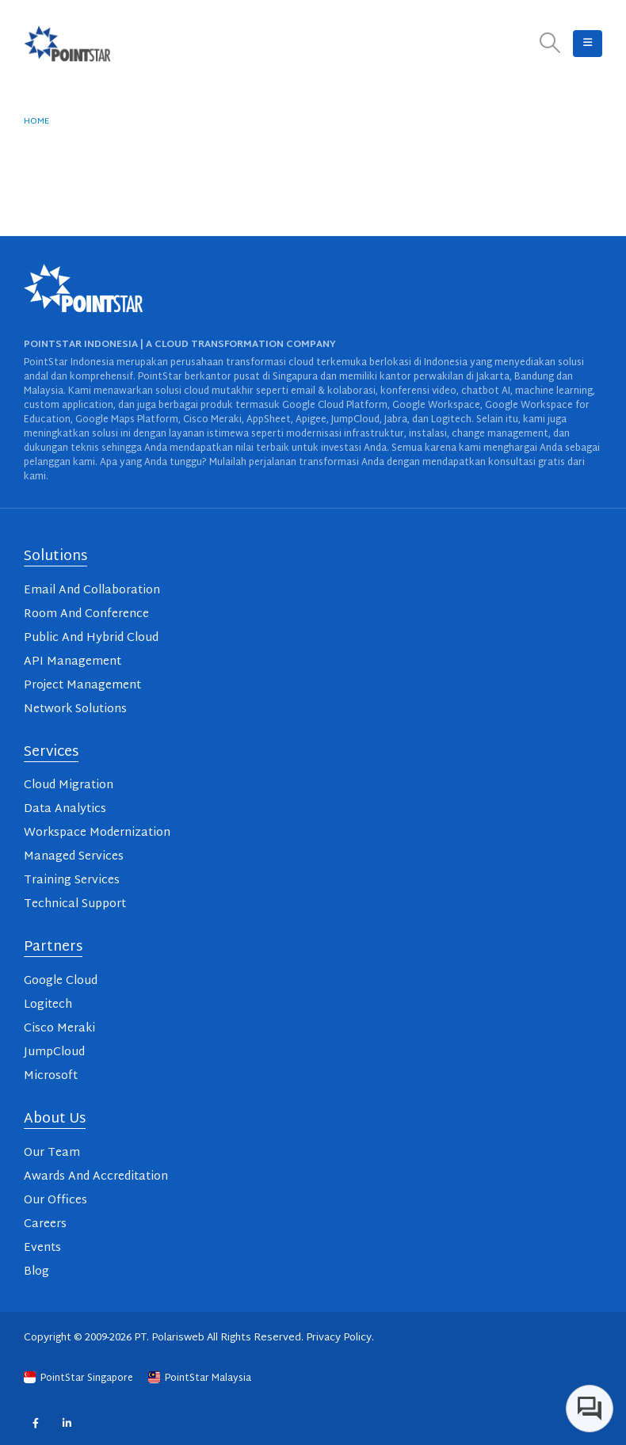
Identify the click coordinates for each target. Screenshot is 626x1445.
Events (42, 1248)
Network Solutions (75, 709)
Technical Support (75, 904)
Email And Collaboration (92, 590)
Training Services (72, 880)
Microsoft (51, 1076)
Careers (45, 1224)
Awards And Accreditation (96, 1177)
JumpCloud (54, 1052)
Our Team (52, 1153)
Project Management (82, 685)
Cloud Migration (68, 785)
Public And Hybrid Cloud (91, 638)
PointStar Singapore (80, 1378)
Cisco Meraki (59, 1028)
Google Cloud (60, 981)
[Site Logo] (67, 43)
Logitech (48, 1005)
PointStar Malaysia (199, 1378)
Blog (36, 1272)
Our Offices (55, 1200)
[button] (550, 43)
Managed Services (74, 856)
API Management (72, 662)
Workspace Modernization (97, 833)
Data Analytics (65, 809)
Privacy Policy (339, 1338)
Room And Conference (86, 614)
